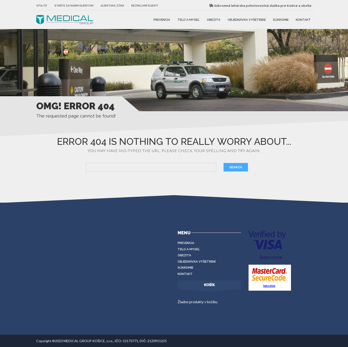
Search (235, 167)
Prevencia (161, 19)
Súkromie (281, 19)
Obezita (213, 19)
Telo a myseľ (188, 19)
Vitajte (41, 5)
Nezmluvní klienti (144, 5)
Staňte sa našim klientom (74, 5)
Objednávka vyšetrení (247, 19)
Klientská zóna (112, 5)
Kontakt (303, 19)
